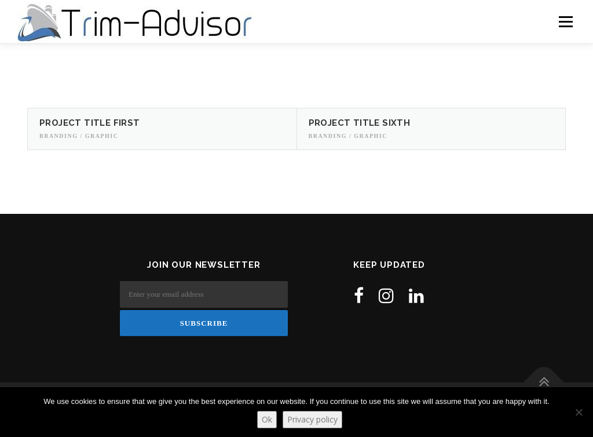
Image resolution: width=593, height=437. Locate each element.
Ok (267, 419)
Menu (564, 21)
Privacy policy (312, 419)
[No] (578, 412)
